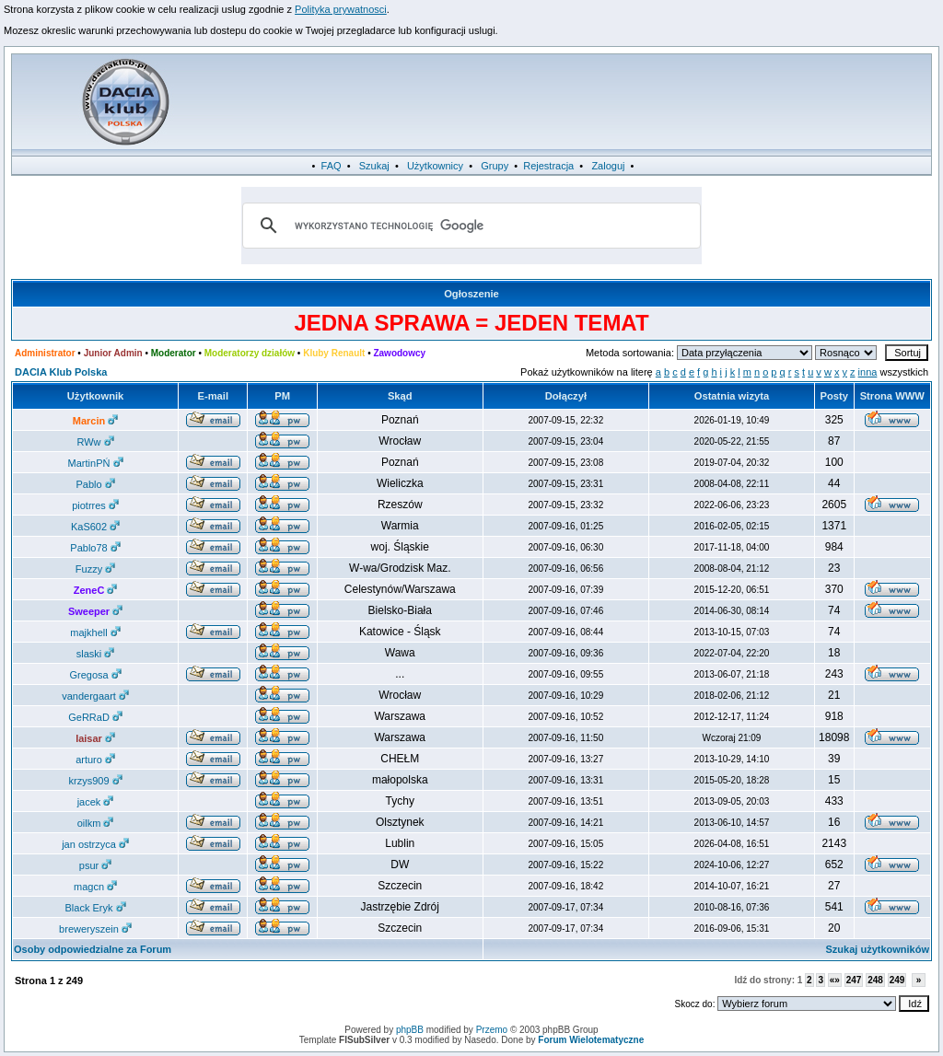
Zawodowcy (399, 353)
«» (835, 980)
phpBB (410, 1030)
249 (897, 980)
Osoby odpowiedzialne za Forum (92, 949)
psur (95, 865)
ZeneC (96, 590)
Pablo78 (95, 547)
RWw (94, 441)
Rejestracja (548, 165)
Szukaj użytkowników (877, 949)
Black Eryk (95, 907)
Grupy (494, 165)
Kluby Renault (334, 353)
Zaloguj (607, 165)
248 (875, 980)
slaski (95, 653)
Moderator (173, 353)
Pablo (95, 484)
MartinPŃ (95, 463)
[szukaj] (469, 226)
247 (854, 980)
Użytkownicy (435, 165)
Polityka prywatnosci (341, 9)
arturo (95, 759)
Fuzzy (95, 568)
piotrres (95, 505)
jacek (95, 801)
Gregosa (95, 674)
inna (868, 371)
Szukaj (374, 165)
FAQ (331, 165)
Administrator (45, 353)
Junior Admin (113, 353)
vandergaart (95, 696)
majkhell (95, 632)
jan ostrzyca (95, 844)
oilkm (95, 823)
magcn (95, 886)
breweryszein (95, 928)
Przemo (491, 1030)
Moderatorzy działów (249, 353)
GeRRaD (95, 717)
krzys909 (95, 780)
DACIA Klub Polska (61, 371)
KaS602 (95, 526)
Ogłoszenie (471, 293)
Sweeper (95, 611)
